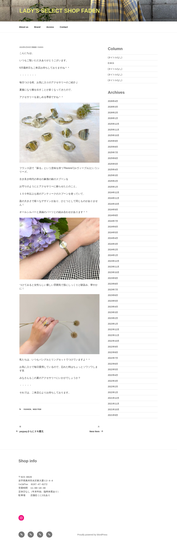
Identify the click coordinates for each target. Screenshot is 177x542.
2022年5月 (113, 369)
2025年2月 (113, 181)
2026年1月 (113, 118)
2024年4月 (113, 238)
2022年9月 (113, 346)
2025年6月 (113, 158)
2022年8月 (113, 352)
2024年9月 (113, 209)
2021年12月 (113, 398)
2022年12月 (113, 329)
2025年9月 (113, 141)
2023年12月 (113, 261)
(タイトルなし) (115, 57)
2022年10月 (113, 341)
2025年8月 (113, 147)
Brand (37, 27)
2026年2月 (113, 112)
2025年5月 (113, 164)
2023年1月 (113, 324)
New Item (37, 409)
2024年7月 (113, 221)
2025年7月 (113, 152)
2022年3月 (113, 381)
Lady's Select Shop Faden (59, 11)
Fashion (27, 409)
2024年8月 (113, 215)
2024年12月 (113, 192)
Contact (64, 27)
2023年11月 (113, 266)
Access (50, 27)
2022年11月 (113, 335)
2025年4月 (113, 169)
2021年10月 (113, 409)
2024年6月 (113, 226)
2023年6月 (113, 295)
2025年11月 (113, 129)
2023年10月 (113, 272)
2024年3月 (113, 244)
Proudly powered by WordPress (92, 534)
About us (23, 27)
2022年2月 (113, 386)
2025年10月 (113, 135)
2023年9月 (113, 278)
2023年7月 (113, 289)
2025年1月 (113, 187)
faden (40, 47)
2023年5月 (113, 301)
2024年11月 (113, 198)
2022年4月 (113, 375)
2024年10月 (113, 204)
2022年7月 (113, 358)
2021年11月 (113, 403)
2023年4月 (113, 306)
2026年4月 (113, 101)
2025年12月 (113, 124)
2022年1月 (113, 392)
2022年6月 (113, 364)
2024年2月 (113, 249)
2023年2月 (113, 318)
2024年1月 (113, 255)
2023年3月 (113, 312)
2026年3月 (113, 107)
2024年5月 (113, 232)
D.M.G (111, 63)
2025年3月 (113, 175)
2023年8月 (113, 284)
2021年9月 (113, 415)
